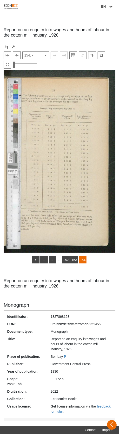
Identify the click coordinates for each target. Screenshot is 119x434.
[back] (36, 259)
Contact (90, 430)
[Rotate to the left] (82, 55)
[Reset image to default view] (101, 55)
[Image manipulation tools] (13, 47)
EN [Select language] (107, 6)
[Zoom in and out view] (25, 65)
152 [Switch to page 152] (66, 260)
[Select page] (36, 55)
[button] (6, 47)
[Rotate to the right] (92, 55)
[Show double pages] (73, 55)
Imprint (107, 430)
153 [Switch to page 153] (74, 260)
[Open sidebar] (112, 425)
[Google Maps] (65, 356)
